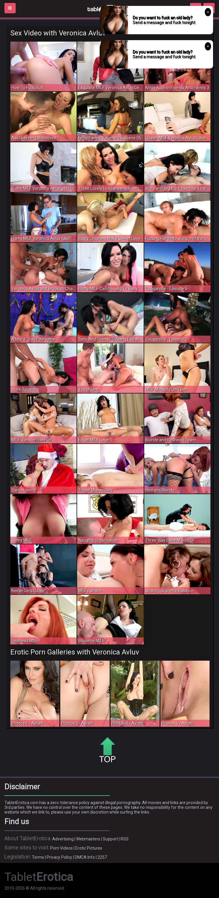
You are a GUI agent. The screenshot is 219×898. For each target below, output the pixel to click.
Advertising (63, 839)
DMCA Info (85, 857)
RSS (125, 839)
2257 (102, 857)
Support (110, 839)
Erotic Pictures (88, 848)
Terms (38, 857)
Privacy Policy (59, 857)
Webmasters (88, 839)
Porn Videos (61, 848)
